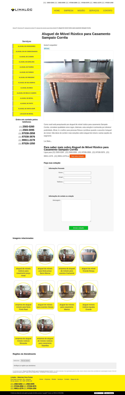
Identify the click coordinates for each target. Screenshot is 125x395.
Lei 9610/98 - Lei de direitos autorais (48, 372)
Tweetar (47, 48)
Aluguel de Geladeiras (26, 82)
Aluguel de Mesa (27, 88)
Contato (107, 11)
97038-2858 (73, 2)
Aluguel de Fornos (27, 72)
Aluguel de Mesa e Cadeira (27, 93)
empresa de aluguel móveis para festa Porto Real (23, 307)
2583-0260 (50, 2)
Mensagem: (72, 210)
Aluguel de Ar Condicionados (27, 51)
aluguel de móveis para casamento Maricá (67, 307)
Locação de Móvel (27, 114)
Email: (75, 177)
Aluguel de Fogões (27, 67)
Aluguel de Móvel (26, 98)
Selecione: (16, 360)
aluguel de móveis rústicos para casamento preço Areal (23, 272)
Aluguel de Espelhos (27, 62)
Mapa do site (75, 379)
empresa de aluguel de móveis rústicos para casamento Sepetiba (45, 342)
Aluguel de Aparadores (27, 46)
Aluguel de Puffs (26, 103)
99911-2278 (97, 2)
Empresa (68, 11)
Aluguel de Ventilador (26, 108)
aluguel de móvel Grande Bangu (88, 270)
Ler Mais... (48, 141)
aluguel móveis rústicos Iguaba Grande (88, 307)
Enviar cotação (78, 228)
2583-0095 (61, 2)
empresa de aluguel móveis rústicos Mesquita (23, 341)
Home (57, 11)
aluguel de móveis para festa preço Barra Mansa (45, 271)
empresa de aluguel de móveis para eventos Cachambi (67, 271)
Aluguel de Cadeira (26, 56)
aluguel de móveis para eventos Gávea (45, 306)
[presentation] (76, 190)
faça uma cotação (77, 156)
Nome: (75, 173)
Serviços (94, 11)
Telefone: (74, 182)
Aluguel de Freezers (27, 77)
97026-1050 (109, 2)
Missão (81, 11)
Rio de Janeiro (25, 360)
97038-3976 (85, 2)
